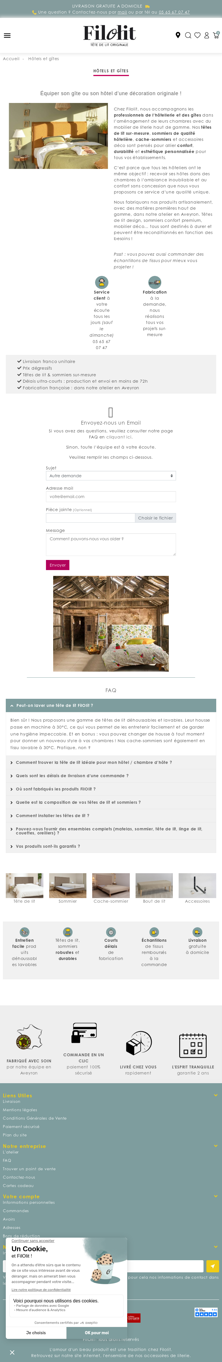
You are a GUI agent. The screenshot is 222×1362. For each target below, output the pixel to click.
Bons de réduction (21, 1236)
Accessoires (197, 901)
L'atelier (11, 1152)
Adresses (11, 1227)
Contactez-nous (19, 1177)
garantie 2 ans (193, 1072)
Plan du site (15, 1135)
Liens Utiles (17, 1095)
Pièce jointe (69, 509)
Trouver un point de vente (29, 1168)
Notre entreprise (24, 1146)
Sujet (51, 467)
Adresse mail (59, 488)
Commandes (16, 1210)
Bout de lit (154, 901)
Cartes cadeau (18, 1185)
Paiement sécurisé (21, 1126)
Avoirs (9, 1219)
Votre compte (21, 1196)
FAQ (7, 1160)
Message (55, 530)
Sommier (68, 901)
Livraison (12, 1101)
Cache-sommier (111, 901)
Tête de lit (24, 901)
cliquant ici (119, 436)
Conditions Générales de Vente (35, 1118)
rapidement (138, 1072)
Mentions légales (20, 1109)
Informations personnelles (29, 1202)
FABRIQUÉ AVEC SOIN (29, 1060)
